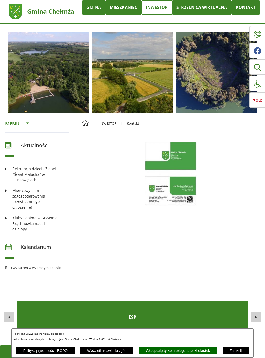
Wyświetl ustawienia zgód (107, 351)
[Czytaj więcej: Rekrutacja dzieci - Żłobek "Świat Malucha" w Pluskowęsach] (33, 174)
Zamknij (236, 351)
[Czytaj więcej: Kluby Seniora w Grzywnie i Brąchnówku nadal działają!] (33, 223)
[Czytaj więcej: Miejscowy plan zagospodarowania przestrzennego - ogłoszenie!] (33, 199)
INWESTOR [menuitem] (157, 7)
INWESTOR (108, 123)
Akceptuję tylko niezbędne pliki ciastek (178, 351)
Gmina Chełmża (50, 11)
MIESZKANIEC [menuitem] (123, 7)
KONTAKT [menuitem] (245, 7)
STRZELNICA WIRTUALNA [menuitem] (201, 7)
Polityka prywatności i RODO (45, 351)
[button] (257, 67)
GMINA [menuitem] (93, 7)
